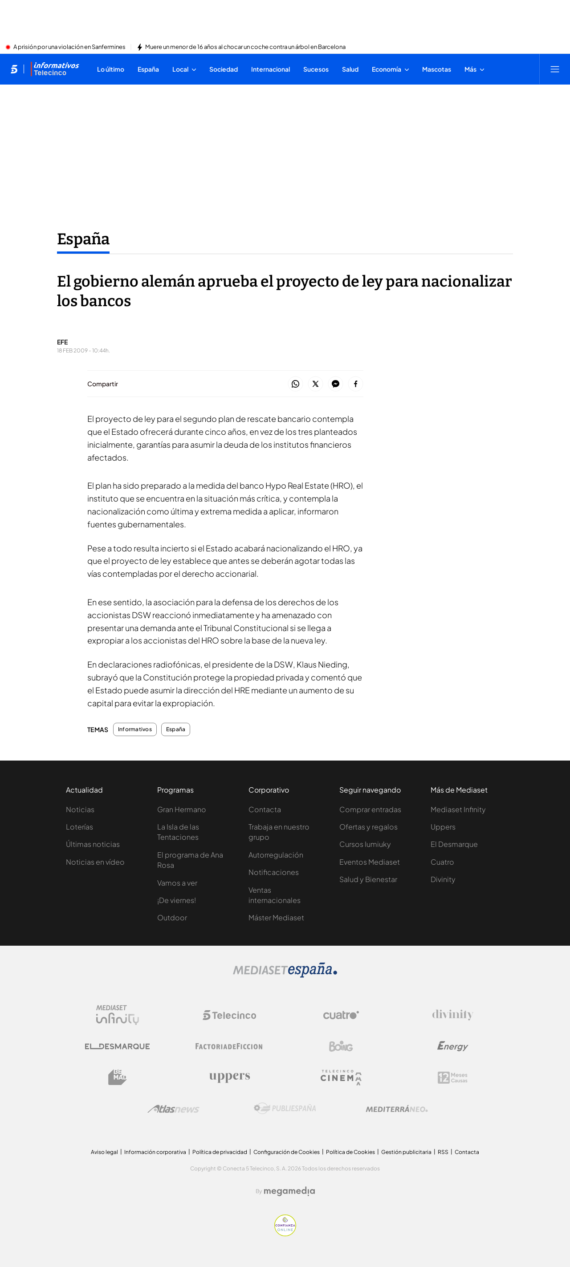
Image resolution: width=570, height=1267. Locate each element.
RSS (443, 1152)
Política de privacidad (219, 1152)
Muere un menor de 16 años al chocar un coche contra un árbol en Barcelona (245, 47)
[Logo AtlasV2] (173, 1109)
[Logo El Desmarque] (117, 1046)
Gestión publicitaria (406, 1152)
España (175, 729)
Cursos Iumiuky (365, 844)
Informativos (135, 729)
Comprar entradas (370, 809)
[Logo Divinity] (452, 1015)
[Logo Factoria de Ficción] (229, 1046)
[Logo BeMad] (117, 1077)
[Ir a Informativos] (54, 69)
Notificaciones (273, 872)
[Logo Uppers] (229, 1077)
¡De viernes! (176, 900)
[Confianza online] (285, 1234)
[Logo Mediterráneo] (397, 1108)
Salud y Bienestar (368, 879)
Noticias (80, 809)
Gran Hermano (181, 809)
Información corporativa (155, 1152)
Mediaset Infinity (458, 809)
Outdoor (172, 917)
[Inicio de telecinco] (14, 69)
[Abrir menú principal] (554, 69)
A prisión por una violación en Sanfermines (69, 47)
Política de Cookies (350, 1152)
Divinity (443, 879)
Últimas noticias (93, 844)
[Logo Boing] (341, 1046)
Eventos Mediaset (369, 861)
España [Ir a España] (83, 239)
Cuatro (442, 861)
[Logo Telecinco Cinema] (341, 1077)
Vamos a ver (177, 882)
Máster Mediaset (276, 917)
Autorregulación (275, 854)
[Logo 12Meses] (453, 1078)
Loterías (79, 826)
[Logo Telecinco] (229, 1015)
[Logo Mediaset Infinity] (117, 1015)
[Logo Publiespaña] (285, 1108)
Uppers (443, 826)
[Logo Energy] (452, 1046)
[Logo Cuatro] (341, 1015)
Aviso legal (104, 1152)
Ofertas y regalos (368, 826)
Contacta (264, 809)
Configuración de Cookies (286, 1152)
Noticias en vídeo (95, 861)
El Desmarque (454, 844)
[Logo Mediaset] (285, 975)
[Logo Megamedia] (289, 1191)
